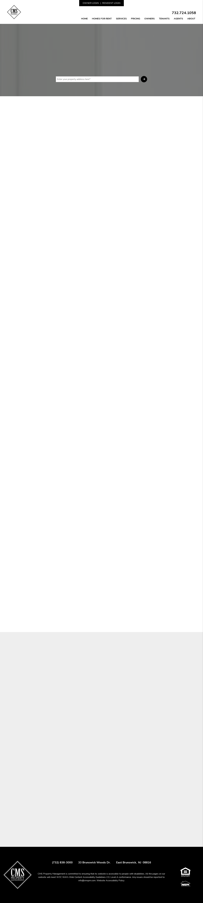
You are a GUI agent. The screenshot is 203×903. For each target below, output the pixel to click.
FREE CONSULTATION (101, 496)
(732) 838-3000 (62, 862)
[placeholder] (97, 79)
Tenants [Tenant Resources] (164, 18)
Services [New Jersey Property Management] (121, 18)
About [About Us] (191, 18)
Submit (144, 79)
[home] (14, 11)
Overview (39, 100)
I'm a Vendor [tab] (141, 154)
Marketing (59, 100)
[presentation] (152, 219)
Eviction (165, 100)
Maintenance (126, 100)
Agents (178, 18)
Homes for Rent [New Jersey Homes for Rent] (102, 18)
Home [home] (84, 18)
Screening (78, 100)
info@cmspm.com (87, 880)
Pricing (135, 18)
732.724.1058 (184, 12)
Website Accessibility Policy (110, 880)
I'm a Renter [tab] (160, 150)
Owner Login (91, 3)
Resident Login (111, 3)
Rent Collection (101, 100)
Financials (147, 100)
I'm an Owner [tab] (141, 150)
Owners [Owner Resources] (149, 18)
